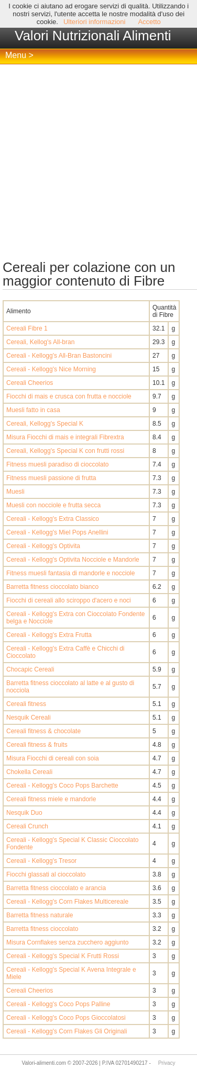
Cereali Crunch (27, 826)
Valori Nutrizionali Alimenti (93, 35)
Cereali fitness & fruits (37, 744)
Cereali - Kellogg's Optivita (43, 546)
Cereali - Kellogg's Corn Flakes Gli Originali (66, 1031)
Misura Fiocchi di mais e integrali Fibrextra (65, 437)
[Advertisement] (98, 162)
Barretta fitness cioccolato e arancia (56, 888)
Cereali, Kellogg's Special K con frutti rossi (65, 450)
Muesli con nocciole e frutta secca (53, 505)
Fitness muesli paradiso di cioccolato (57, 464)
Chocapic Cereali (30, 669)
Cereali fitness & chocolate (43, 731)
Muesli (15, 491)
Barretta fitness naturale (39, 915)
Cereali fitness (26, 704)
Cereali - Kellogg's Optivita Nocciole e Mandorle (72, 559)
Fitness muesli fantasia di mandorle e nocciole (70, 573)
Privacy (167, 1063)
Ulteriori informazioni (94, 22)
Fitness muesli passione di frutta (51, 478)
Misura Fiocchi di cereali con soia (52, 758)
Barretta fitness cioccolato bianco (52, 586)
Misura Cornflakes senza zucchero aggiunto (67, 942)
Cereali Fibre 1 (27, 328)
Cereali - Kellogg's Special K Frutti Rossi (62, 956)
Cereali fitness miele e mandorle (51, 799)
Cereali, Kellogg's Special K (44, 423)
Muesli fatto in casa (33, 410)
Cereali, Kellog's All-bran (40, 342)
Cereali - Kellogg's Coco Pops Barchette (62, 785)
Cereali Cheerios (29, 382)
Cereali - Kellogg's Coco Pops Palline (58, 1004)
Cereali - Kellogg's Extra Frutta (49, 635)
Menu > (19, 55)
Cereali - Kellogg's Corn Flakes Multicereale (67, 901)
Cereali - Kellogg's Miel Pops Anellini (57, 532)
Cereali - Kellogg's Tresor (41, 860)
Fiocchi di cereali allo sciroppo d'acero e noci (68, 600)
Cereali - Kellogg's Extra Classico (52, 518)
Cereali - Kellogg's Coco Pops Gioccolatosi (66, 1017)
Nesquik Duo (24, 812)
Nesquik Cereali (28, 717)
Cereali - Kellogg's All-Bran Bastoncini (59, 355)
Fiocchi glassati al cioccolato (45, 874)
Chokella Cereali (29, 772)
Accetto (149, 22)
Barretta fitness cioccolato (42, 928)
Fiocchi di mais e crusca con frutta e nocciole (69, 396)
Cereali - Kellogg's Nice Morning (51, 369)
